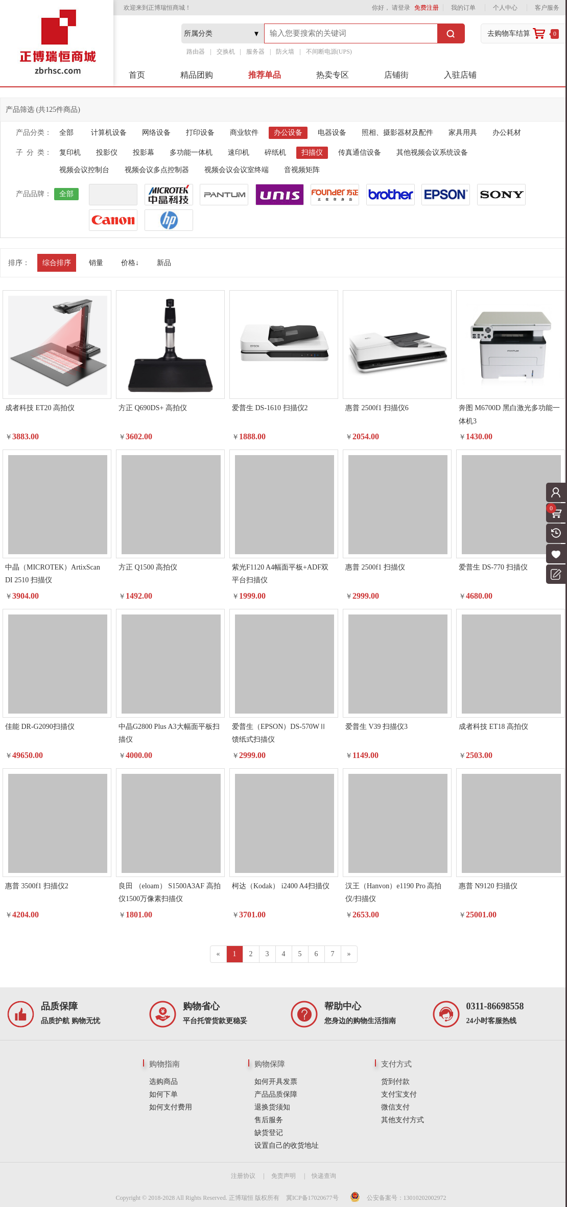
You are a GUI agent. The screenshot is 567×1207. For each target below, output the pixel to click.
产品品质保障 (275, 1094)
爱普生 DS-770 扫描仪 (493, 567)
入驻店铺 (460, 74)
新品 (164, 263)
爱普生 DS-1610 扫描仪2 (270, 408)
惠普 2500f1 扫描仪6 (377, 408)
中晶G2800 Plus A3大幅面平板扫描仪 (169, 733)
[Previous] (218, 954)
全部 (66, 132)
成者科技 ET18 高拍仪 (493, 726)
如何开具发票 (275, 1081)
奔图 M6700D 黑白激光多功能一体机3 (509, 414)
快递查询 (324, 1175)
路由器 (195, 51)
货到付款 (395, 1081)
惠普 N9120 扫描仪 (488, 886)
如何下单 (163, 1094)
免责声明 (283, 1175)
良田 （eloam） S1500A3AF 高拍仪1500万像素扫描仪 (170, 892)
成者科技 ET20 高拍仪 (40, 408)
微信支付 (395, 1107)
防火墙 (285, 51)
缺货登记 (268, 1133)
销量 (96, 263)
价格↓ (130, 263)
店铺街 (396, 74)
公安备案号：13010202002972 (406, 1197)
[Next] (349, 954)
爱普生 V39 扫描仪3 (376, 726)
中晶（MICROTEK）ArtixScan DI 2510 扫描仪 (52, 573)
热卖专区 (332, 74)
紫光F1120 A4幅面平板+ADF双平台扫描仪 (280, 573)
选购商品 (163, 1081)
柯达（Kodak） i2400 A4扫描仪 (280, 886)
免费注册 (426, 7)
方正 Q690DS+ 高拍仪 (153, 408)
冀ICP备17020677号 (312, 1197)
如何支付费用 (170, 1107)
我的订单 (463, 7)
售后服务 (268, 1120)
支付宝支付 (399, 1094)
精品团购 (196, 74)
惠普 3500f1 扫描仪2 (36, 886)
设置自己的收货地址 (286, 1145)
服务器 (255, 51)
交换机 (226, 51)
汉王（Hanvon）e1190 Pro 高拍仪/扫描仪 (393, 892)
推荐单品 (264, 74)
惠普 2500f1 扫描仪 (375, 567)
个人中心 (505, 7)
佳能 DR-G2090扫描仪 (40, 726)
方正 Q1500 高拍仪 (148, 567)
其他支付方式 (402, 1120)
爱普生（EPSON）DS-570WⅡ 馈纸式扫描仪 (279, 733)
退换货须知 (272, 1107)
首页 (137, 74)
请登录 (401, 7)
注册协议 (243, 1175)
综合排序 (56, 263)
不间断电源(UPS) (329, 51)
